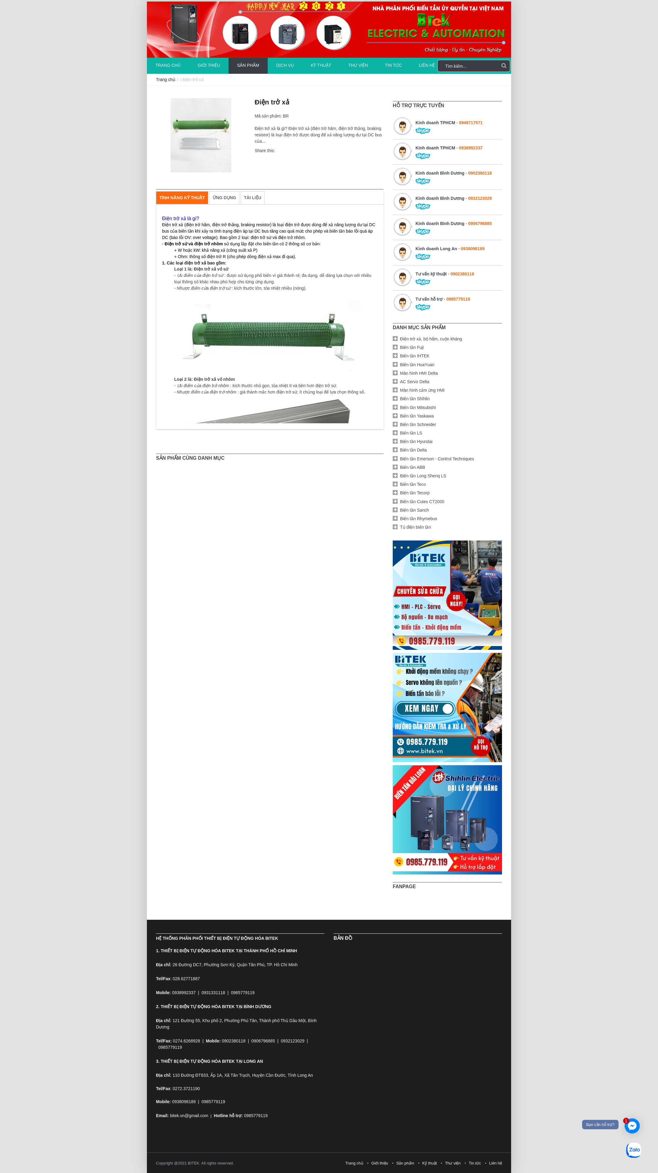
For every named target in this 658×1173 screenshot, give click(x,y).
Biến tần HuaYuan (417, 364)
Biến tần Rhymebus (418, 518)
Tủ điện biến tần (415, 527)
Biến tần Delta (413, 450)
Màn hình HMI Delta (419, 373)
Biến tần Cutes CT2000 (422, 501)
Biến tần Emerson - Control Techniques (437, 458)
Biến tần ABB (412, 467)
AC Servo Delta (414, 381)
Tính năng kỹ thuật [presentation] (182, 197)
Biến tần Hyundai (416, 441)
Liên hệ (427, 65)
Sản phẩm (248, 65)
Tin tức (393, 65)
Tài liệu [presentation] (252, 197)
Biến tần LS (411, 433)
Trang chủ (168, 65)
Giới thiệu (209, 65)
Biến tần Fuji (412, 347)
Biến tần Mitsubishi (418, 407)
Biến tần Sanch (414, 510)
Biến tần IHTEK (414, 355)
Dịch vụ (285, 65)
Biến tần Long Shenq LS (423, 475)
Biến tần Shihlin (415, 398)
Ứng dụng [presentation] (224, 197)
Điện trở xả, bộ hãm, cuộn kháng (431, 338)
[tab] (182, 197)
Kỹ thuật (321, 65)
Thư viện (358, 65)
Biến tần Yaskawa (417, 416)
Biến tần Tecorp (414, 492)
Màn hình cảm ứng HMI (422, 390)
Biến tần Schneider (418, 424)
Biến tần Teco (413, 484)
